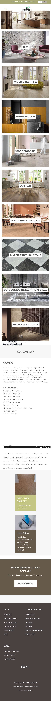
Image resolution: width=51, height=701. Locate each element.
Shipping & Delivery (33, 618)
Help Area (23, 533)
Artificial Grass (10, 626)
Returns (29, 626)
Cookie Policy (9, 659)
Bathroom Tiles (25, 116)
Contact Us (30, 614)
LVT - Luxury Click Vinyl (25, 220)
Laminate (25, 185)
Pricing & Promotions (34, 630)
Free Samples (25, 583)
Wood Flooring (25, 151)
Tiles (25, 47)
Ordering (29, 622)
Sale (5, 634)
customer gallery (23, 499)
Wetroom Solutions (25, 324)
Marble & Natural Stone (25, 255)
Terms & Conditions (12, 651)
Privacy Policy (9, 655)
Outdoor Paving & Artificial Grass (25, 289)
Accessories (8, 630)
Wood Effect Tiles (25, 81)
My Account (30, 634)
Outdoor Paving (10, 622)
